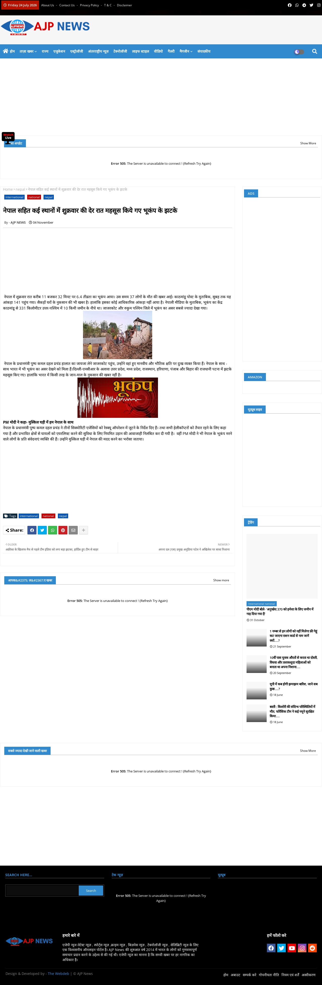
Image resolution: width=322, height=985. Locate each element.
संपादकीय (203, 51)
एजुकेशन (59, 51)
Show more (221, 580)
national (34, 197)
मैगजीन (184, 51)
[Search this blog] (42, 891)
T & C (108, 5)
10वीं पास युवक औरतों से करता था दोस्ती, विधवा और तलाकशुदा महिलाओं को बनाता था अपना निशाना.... (294, 662)
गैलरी (171, 51)
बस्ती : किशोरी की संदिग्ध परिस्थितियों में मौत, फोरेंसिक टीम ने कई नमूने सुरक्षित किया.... (292, 711)
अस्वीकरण (308, 974)
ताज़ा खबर (26, 51)
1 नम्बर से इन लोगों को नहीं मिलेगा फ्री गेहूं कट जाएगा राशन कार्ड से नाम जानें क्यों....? (293, 635)
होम (12, 51)
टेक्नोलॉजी (120, 51)
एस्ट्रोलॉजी (76, 51)
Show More (308, 143)
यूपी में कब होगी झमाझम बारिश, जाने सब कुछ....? (293, 686)
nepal (20, 189)
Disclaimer (124, 5)
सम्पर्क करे (249, 974)
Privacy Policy (90, 5)
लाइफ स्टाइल (140, 51)
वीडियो (158, 51)
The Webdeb (58, 973)
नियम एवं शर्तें (290, 974)
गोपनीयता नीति (269, 974)
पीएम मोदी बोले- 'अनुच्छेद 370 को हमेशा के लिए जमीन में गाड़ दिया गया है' (280, 611)
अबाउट (235, 974)
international (14, 197)
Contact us (67, 5)
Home (8, 189)
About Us (48, 5)
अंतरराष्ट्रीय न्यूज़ (98, 51)
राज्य (45, 51)
